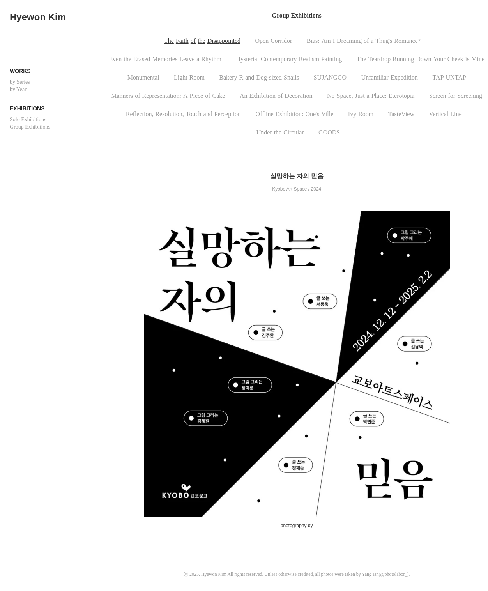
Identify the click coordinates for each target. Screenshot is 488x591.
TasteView (401, 114)
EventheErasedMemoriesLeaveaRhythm (165, 59)
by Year (18, 89)
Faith (182, 40)
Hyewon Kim (38, 17)
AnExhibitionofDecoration (276, 95)
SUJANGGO (330, 77)
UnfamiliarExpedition (389, 77)
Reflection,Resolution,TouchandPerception (183, 114)
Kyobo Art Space (289, 189)
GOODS (329, 132)
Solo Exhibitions (28, 119)
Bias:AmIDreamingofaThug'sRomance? (364, 40)
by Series (20, 82)
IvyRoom (360, 114)
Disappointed (223, 40)
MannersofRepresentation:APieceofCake (168, 95)
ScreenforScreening (455, 95)
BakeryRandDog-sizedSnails (259, 77)
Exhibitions (27, 108)
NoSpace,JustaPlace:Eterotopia (371, 95)
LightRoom (189, 77)
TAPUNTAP (449, 77)
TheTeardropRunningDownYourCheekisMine (420, 59)
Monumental (143, 77)
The (169, 40)
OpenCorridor (273, 40)
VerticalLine (445, 114)
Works (20, 71)
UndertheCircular (280, 132)
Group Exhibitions (30, 127)
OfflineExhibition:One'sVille (295, 114)
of (193, 40)
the (201, 40)
